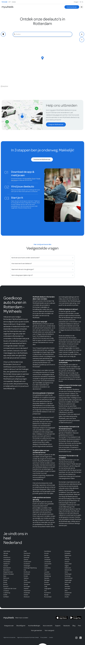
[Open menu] (81, 7)
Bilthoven (6, 578)
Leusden (46, 572)
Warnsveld (68, 582)
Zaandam (67, 588)
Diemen (26, 559)
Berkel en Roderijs (8, 574)
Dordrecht (27, 563)
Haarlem (26, 588)
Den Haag (26, 555)
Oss (45, 590)
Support (58, 625)
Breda (5, 582)
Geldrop (26, 578)
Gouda (26, 584)
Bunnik (5, 584)
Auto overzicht (47, 625)
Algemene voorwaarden (9, 637)
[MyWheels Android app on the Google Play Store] (76, 617)
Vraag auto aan (9, 625)
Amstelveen (6, 559)
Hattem (26, 595)
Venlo (66, 572)
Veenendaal (68, 563)
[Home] (7, 7)
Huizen (46, 555)
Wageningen (68, 580)
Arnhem (5, 566)
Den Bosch (27, 553)
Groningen (27, 586)
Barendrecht (7, 568)
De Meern (6, 597)
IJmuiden (47, 557)
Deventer (26, 557)
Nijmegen (47, 580)
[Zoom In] (81, 34)
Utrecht (67, 561)
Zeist (66, 590)
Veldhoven (68, 568)
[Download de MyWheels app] (42, 159)
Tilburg (67, 557)
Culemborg (6, 592)
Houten (46, 553)
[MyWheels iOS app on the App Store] (62, 617)
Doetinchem (27, 561)
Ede (25, 570)
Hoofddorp (47, 551)
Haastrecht (27, 590)
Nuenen (46, 582)
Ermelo (26, 576)
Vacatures (66, 625)
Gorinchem (27, 582)
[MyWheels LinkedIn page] (80, 638)
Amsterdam (6, 561)
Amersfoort (6, 557)
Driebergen (27, 566)
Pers (79, 625)
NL (82, 2)
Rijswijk (46, 595)
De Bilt (5, 595)
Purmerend (47, 592)
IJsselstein (47, 559)
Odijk (45, 586)
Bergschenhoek (8, 572)
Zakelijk (14, 2)
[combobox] (42, 34)
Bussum (5, 586)
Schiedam (67, 553)
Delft (25, 551)
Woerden (67, 586)
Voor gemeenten (36, 630)
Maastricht (47, 574)
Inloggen (76, 2)
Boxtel (5, 580)
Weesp (67, 584)
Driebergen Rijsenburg (30, 568)
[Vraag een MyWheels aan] (56, 124)
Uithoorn (67, 559)
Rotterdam (68, 551)
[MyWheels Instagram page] (76, 638)
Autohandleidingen (34, 625)
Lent (45, 570)
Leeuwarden (47, 563)
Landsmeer (47, 561)
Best (4, 576)
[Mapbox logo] (4, 86)
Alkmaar (5, 553)
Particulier (4, 2)
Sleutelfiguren (20, 625)
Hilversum (27, 597)
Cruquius (6, 590)
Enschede (27, 574)
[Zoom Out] (81, 39)
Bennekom (6, 570)
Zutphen (67, 595)
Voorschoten (69, 578)
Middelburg (47, 576)
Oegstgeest (47, 588)
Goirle (25, 580)
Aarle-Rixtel (6, 551)
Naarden (46, 578)
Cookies (51, 637)
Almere (5, 555)
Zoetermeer (68, 592)
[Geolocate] (3, 34)
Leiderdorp (47, 568)
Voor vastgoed (49, 630)
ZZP (9, 2)
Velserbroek (68, 570)
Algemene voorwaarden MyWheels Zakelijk (28, 637)
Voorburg (67, 576)
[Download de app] (71, 7)
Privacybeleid (43, 637)
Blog (74, 625)
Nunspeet (47, 584)
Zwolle (66, 597)
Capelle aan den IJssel (9, 588)
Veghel (66, 566)
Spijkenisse (68, 555)
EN (80, 2)
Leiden (46, 566)
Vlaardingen (68, 574)
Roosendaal (47, 597)
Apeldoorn (6, 563)
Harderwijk (27, 592)
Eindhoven (27, 572)
